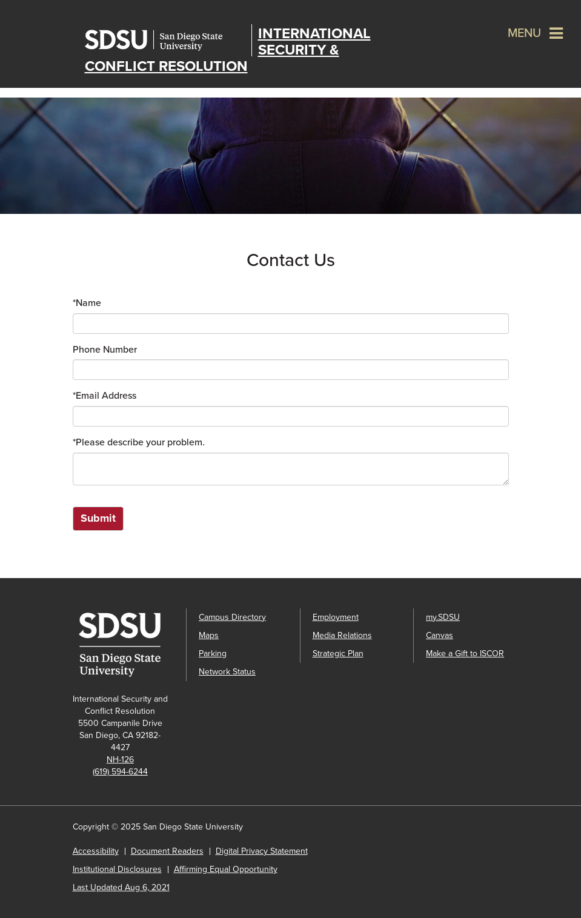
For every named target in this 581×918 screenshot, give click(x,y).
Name (87, 303)
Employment (336, 617)
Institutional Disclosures (117, 869)
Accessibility (96, 851)
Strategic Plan (338, 653)
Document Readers (167, 851)
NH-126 (120, 759)
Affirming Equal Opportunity (225, 869)
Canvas (439, 635)
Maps (209, 635)
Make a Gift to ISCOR (465, 653)
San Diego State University (165, 40)
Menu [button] (524, 33)
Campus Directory (232, 617)
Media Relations (342, 635)
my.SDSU (443, 617)
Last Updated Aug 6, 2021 (121, 887)
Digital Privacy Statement (262, 851)
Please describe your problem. (139, 442)
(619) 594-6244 (120, 772)
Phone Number (105, 350)
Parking (213, 653)
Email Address (104, 396)
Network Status (227, 672)
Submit (98, 518)
